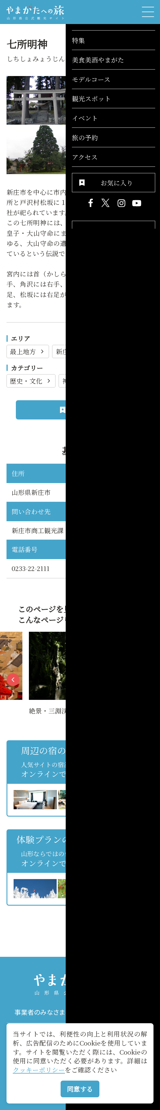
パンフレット (116, 1012)
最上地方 (28, 351)
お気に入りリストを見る (123, 914)
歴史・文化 (31, 380)
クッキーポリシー (39, 1069)
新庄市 (70, 351)
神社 (73, 380)
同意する (80, 1088)
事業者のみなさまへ (43, 1012)
